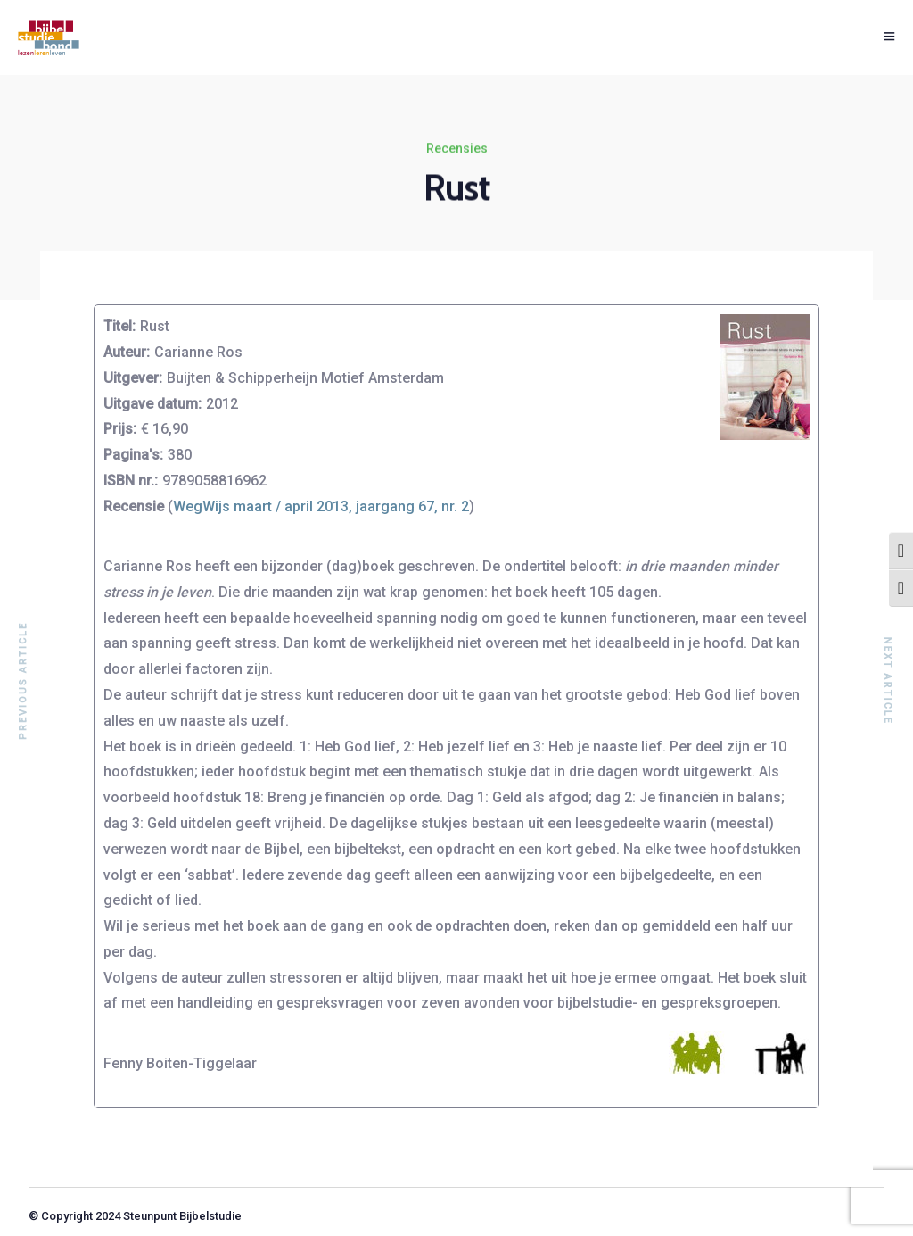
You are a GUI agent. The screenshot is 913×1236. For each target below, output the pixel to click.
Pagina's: (133, 454)
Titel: (119, 326)
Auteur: (126, 352)
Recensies (457, 149)
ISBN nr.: (130, 480)
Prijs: (119, 428)
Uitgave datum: (152, 403)
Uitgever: (132, 377)
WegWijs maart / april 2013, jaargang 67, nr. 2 (321, 506)
